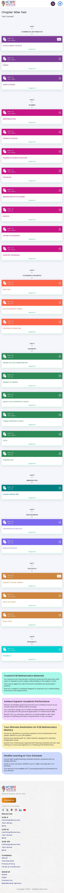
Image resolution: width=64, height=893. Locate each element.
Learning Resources (11, 820)
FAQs (4, 877)
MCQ (4, 826)
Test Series (7, 823)
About (5, 858)
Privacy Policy (8, 864)
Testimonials (8, 861)
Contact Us (9, 800)
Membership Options (11, 883)
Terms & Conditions (11, 867)
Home (4, 875)
